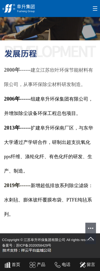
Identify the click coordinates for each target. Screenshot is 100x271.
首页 (12, 264)
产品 (37, 264)
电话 (62, 264)
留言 (87, 264)
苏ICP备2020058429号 (33, 245)
